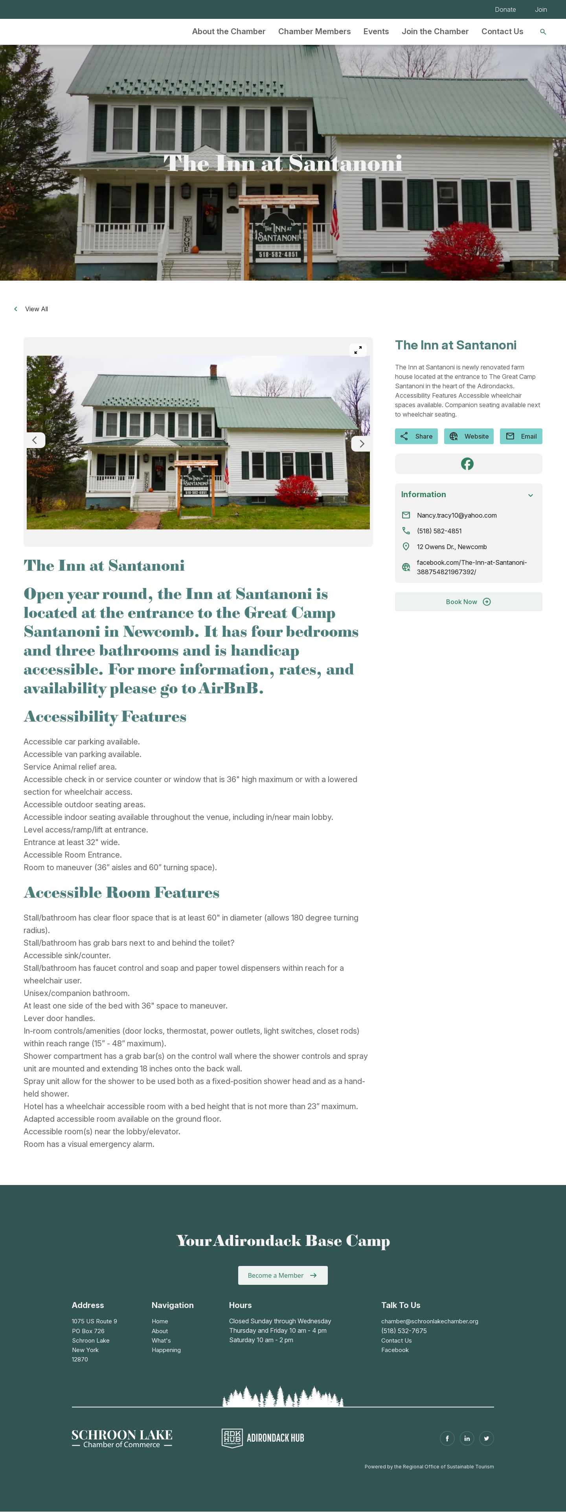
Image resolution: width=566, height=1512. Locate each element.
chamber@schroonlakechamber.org (427, 1321)
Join (541, 9)
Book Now (469, 601)
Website (469, 436)
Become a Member (275, 1275)
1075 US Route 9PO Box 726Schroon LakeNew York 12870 (96, 1340)
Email (521, 436)
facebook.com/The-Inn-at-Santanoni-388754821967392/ (472, 567)
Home (160, 1321)
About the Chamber (229, 31)
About (160, 1330)
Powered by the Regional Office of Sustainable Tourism (429, 1466)
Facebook (391, 1349)
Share (416, 436)
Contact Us (502, 31)
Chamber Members (314, 31)
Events (376, 31)
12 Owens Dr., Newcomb (452, 547)
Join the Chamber (435, 31)
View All (29, 309)
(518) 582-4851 (439, 531)
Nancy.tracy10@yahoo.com (457, 515)
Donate (505, 9)
